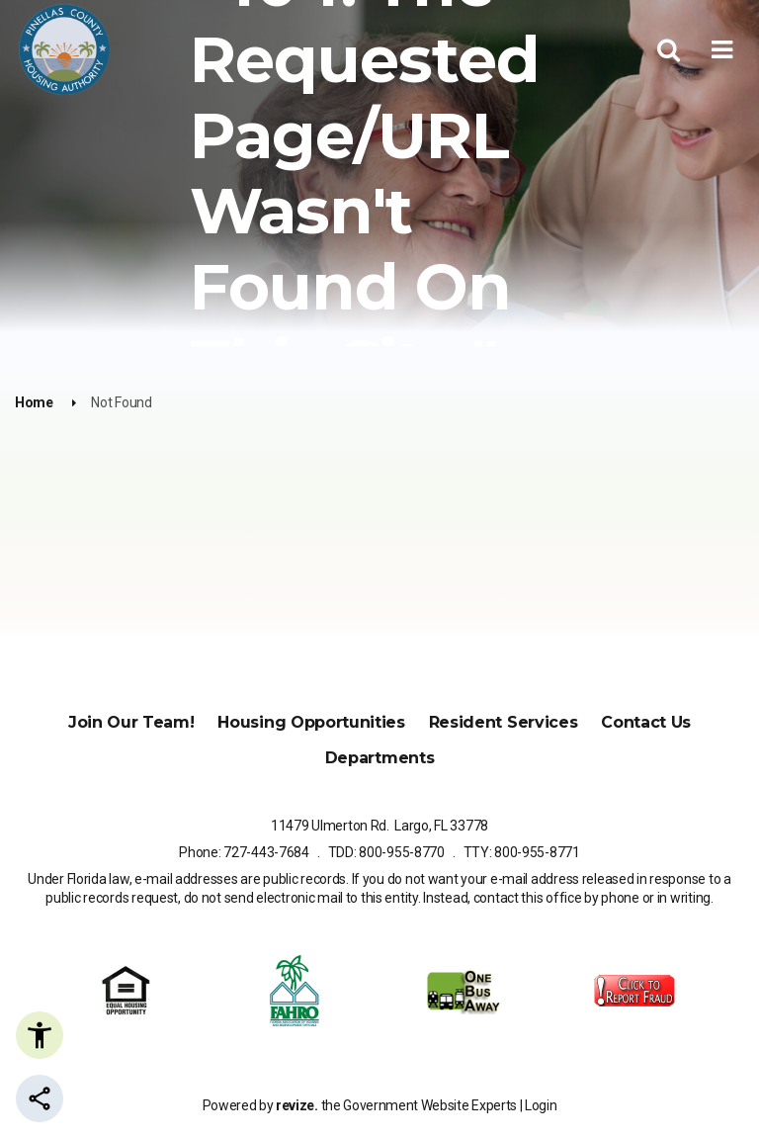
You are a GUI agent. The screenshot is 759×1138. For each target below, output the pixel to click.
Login (540, 1105)
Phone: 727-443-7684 (244, 852)
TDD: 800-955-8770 (386, 852)
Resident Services (503, 722)
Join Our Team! (131, 722)
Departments (379, 757)
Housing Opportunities (310, 722)
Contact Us (646, 722)
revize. (297, 1105)
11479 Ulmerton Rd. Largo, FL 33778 (379, 825)
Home (34, 402)
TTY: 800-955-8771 (522, 852)
